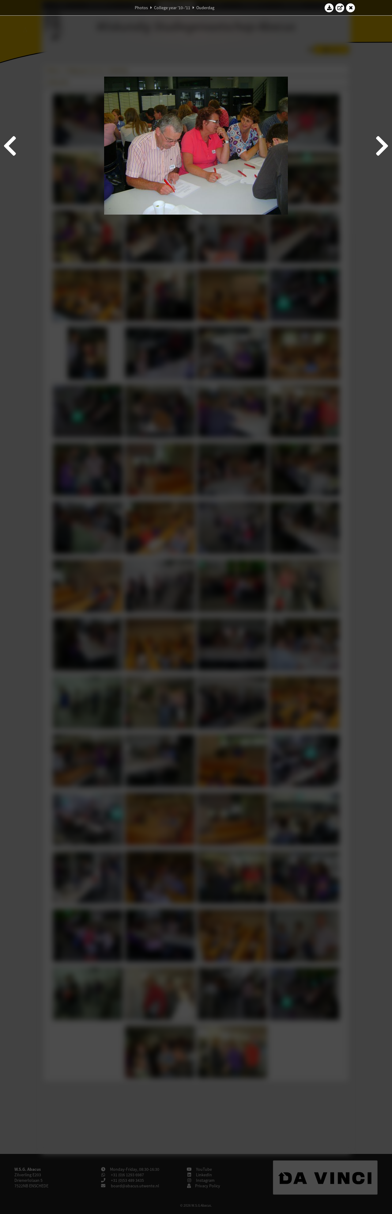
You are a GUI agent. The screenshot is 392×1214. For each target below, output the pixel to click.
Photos (141, 7)
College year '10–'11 (172, 7)
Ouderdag (205, 7)
